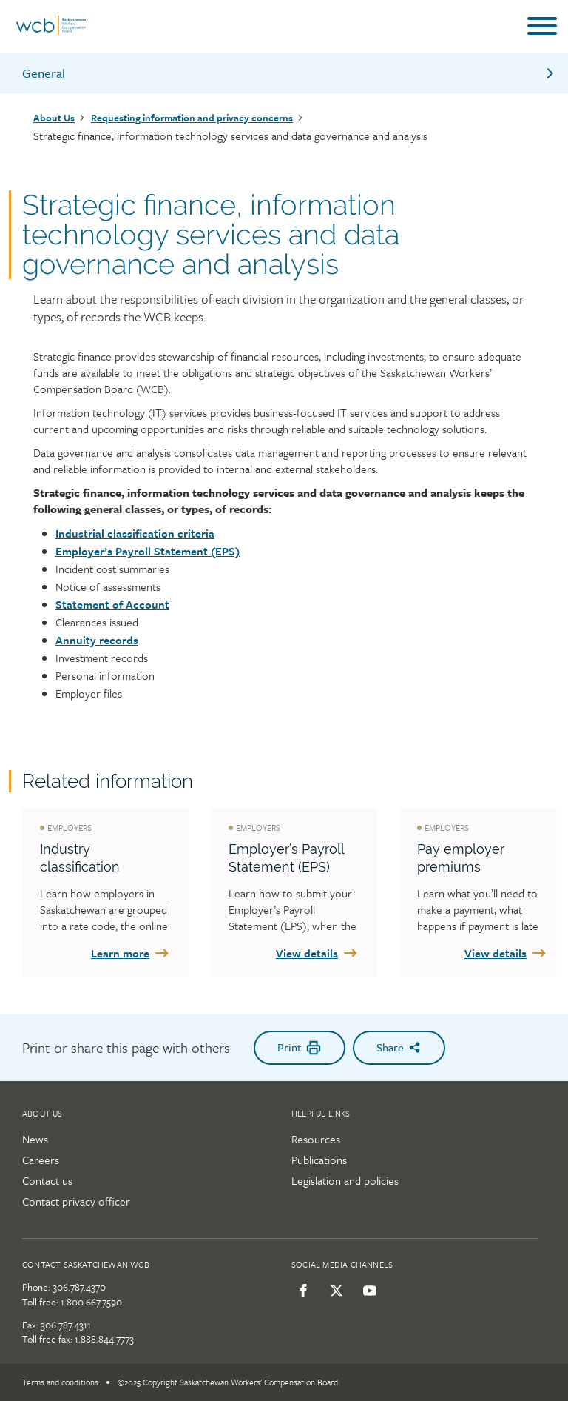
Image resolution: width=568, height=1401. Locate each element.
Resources (315, 1139)
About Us (54, 117)
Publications (319, 1159)
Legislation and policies (345, 1180)
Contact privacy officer (76, 1201)
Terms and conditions (60, 1382)
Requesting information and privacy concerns (192, 117)
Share (399, 1047)
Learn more (131, 953)
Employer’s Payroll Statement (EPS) (147, 551)
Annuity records (96, 640)
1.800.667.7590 (91, 1301)
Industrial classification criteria (134, 533)
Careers (40, 1159)
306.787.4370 (79, 1287)
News (35, 1139)
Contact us (47, 1180)
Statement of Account (112, 604)
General (289, 73)
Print (299, 1047)
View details (317, 953)
